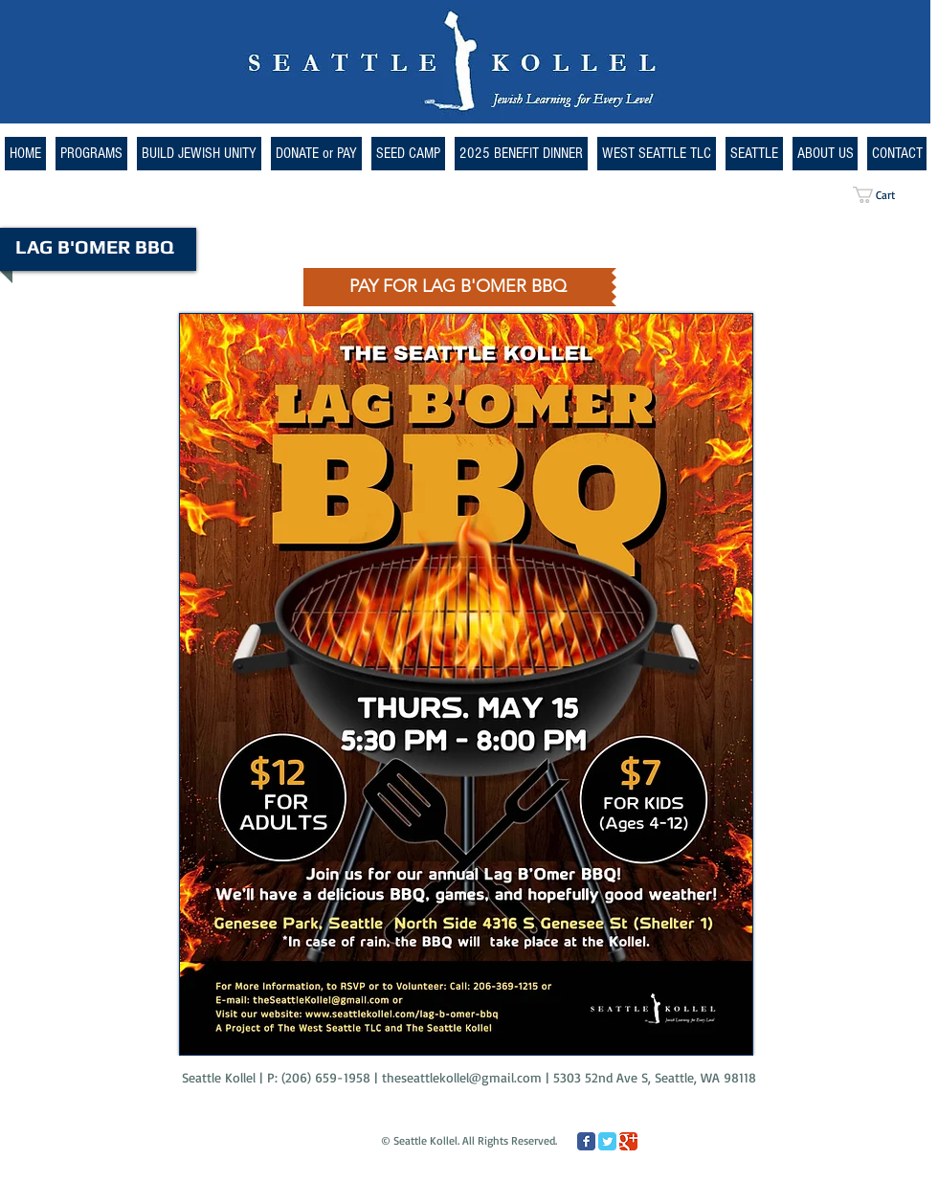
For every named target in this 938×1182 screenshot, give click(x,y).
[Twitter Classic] (607, 1141)
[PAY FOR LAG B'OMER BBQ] (457, 287)
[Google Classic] (628, 1141)
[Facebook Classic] (586, 1141)
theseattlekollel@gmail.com (462, 1077)
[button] (656, 153)
